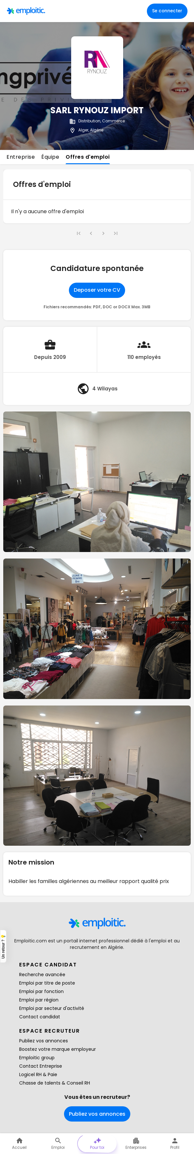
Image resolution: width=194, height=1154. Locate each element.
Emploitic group (37, 1057)
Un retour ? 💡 (3, 946)
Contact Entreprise (40, 1066)
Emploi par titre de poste (47, 983)
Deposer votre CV (97, 290)
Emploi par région (38, 1000)
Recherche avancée (42, 974)
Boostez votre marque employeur (57, 1049)
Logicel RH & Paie (38, 1074)
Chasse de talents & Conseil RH (54, 1083)
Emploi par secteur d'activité (51, 1008)
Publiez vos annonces (43, 1040)
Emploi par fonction (41, 991)
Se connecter (167, 11)
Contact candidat (39, 1016)
